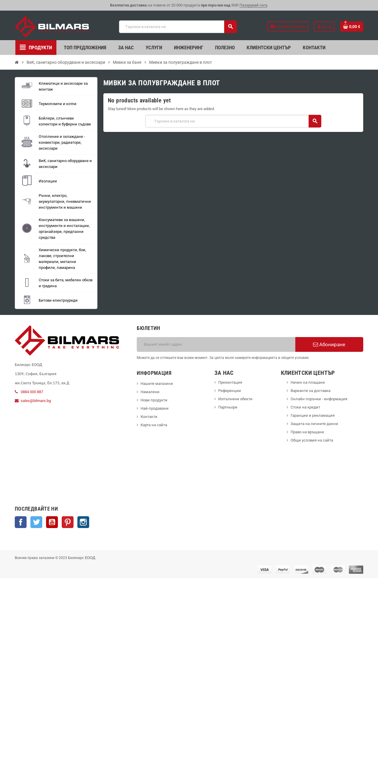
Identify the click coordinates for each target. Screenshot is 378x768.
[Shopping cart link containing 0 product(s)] (351, 27)
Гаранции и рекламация (313, 415)
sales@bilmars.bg (36, 400)
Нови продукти (154, 400)
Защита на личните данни (314, 423)
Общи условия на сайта (312, 440)
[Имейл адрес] (216, 344)
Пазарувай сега (253, 5)
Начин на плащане (308, 382)
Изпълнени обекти (235, 399)
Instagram (83, 522)
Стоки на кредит (305, 407)
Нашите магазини (157, 383)
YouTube (52, 522)
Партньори (227, 407)
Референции (229, 390)
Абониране (329, 344)
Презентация (230, 382)
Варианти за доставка (310, 390)
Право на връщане (307, 432)
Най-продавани (155, 408)
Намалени (150, 392)
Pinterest (68, 522)
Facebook (21, 522)
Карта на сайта (154, 425)
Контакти (149, 416)
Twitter (36, 522)
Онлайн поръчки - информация (319, 399)
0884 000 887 (32, 392)
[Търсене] (177, 26)
